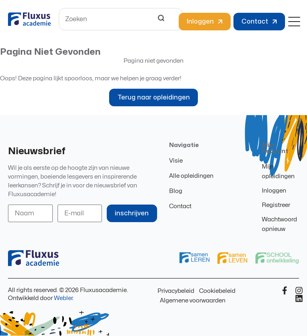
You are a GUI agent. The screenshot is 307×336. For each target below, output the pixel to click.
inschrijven (132, 213)
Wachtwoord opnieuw (279, 224)
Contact (180, 206)
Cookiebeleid (217, 291)
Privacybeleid (175, 291)
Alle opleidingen (191, 176)
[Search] (161, 19)
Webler (63, 298)
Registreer (276, 205)
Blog (175, 191)
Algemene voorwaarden (192, 301)
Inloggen (274, 191)
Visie (176, 161)
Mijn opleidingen (278, 171)
